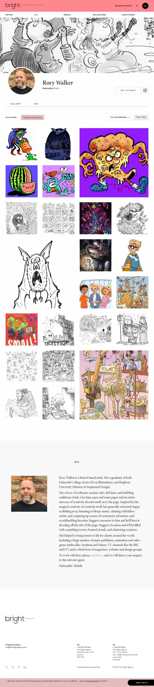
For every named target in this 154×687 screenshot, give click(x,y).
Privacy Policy (95, 667)
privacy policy (93, 681)
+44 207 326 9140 (84, 647)
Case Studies (128, 15)
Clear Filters (141, 117)
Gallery (16, 104)
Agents (67, 15)
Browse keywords (123, 6)
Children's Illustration (32, 117)
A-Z (36, 15)
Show (120, 117)
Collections (99, 15)
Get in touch (128, 90)
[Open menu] (145, 6)
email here (97, 555)
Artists (9, 15)
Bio (36, 104)
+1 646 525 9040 (119, 647)
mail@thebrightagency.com (16, 647)
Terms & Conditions (83, 667)
